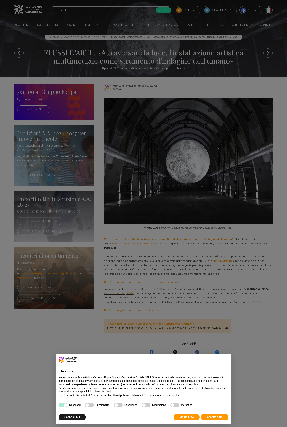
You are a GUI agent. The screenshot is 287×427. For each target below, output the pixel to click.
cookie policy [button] (190, 384)
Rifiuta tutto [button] (186, 416)
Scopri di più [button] (72, 416)
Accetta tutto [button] (215, 416)
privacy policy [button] (92, 380)
